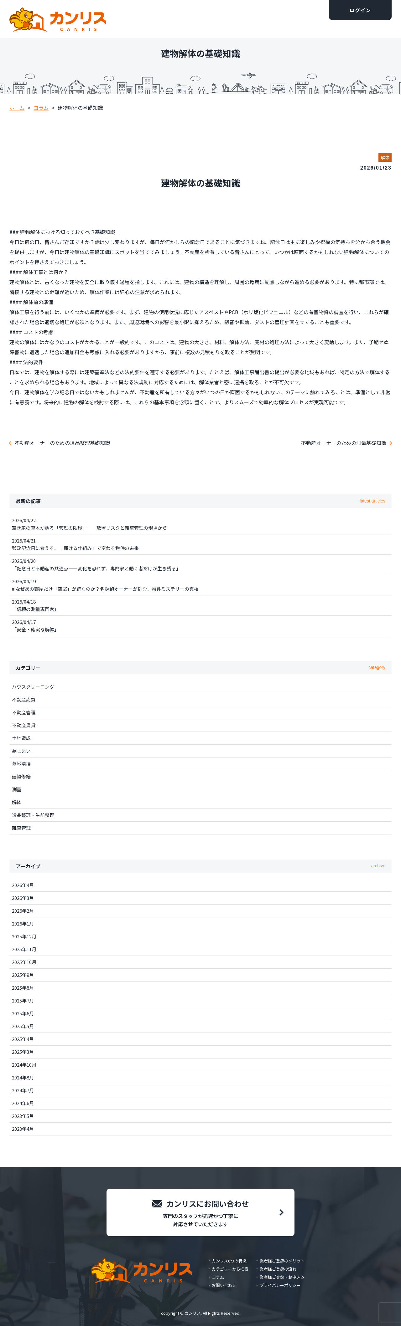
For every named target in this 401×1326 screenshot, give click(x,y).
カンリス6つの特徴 (229, 1261)
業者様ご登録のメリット (282, 1261)
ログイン (360, 10)
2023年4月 (23, 1128)
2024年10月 (24, 1064)
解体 (16, 802)
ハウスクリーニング (33, 686)
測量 (16, 789)
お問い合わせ (224, 1285)
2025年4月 (23, 1039)
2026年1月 (23, 923)
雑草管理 (21, 827)
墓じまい (21, 750)
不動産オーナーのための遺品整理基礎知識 (62, 442)
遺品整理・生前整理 (33, 815)
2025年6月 (23, 1013)
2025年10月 (24, 962)
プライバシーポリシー (280, 1285)
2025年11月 (24, 949)
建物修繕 (21, 776)
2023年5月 (23, 1116)
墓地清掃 (21, 763)
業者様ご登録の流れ (278, 1269)
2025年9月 (23, 975)
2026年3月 (23, 898)
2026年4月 (23, 885)
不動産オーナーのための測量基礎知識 (343, 442)
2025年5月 (23, 1026)
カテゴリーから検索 (230, 1269)
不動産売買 (23, 699)
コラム (218, 1277)
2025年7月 (23, 1000)
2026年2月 (23, 910)
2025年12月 (24, 936)
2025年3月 (23, 1051)
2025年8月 (23, 987)
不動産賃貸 (23, 725)
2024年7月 (23, 1090)
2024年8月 (23, 1077)
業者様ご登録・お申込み (282, 1277)
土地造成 (21, 738)
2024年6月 (23, 1103)
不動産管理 (23, 712)
